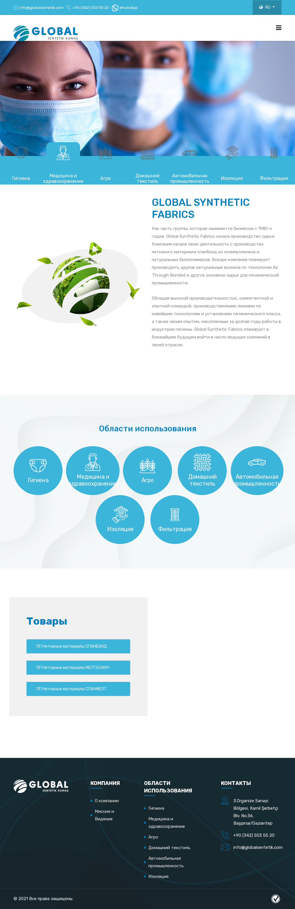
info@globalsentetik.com (42, 7)
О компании (107, 800)
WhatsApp (124, 7)
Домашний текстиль (169, 847)
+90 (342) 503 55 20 (90, 7)
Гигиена (156, 808)
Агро (153, 837)
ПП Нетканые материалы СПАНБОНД (70, 651)
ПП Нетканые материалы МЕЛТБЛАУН (70, 677)
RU (263, 7)
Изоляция (158, 876)
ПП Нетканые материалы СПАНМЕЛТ (70, 703)
